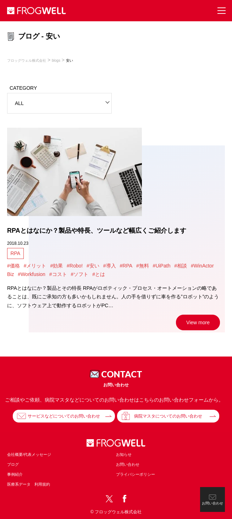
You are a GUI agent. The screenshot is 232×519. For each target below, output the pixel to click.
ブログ (13, 464)
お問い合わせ (127, 464)
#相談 (180, 266)
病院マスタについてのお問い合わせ (168, 416)
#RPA (126, 266)
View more (198, 322)
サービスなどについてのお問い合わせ (64, 416)
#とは (98, 274)
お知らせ (124, 454)
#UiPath (162, 266)
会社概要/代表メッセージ (29, 454)
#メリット (35, 266)
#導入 (109, 266)
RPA (15, 253)
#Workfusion (31, 274)
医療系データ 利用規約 (28, 484)
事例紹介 (15, 474)
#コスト (58, 274)
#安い (93, 266)
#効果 (56, 266)
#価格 (13, 266)
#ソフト (79, 274)
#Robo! (75, 266)
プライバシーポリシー (135, 474)
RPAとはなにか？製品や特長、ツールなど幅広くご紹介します (96, 230)
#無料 (142, 266)
